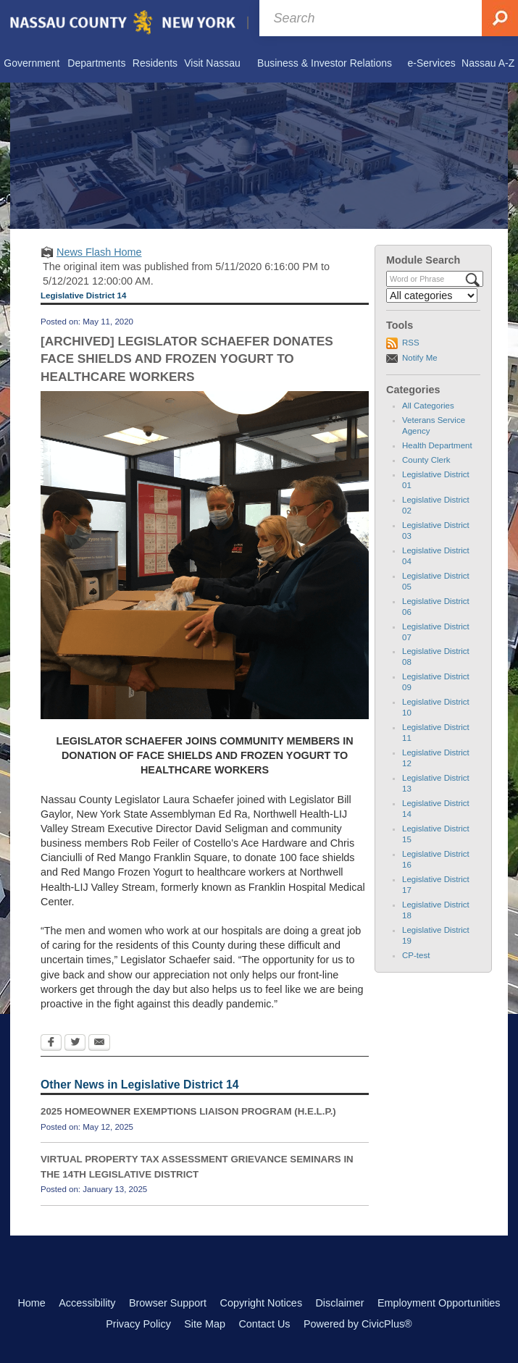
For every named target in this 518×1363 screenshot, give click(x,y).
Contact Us (264, 1324)
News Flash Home (99, 252)
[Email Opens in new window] (99, 1043)
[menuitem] (32, 64)
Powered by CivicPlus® (358, 1324)
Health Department (437, 445)
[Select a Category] (431, 295)
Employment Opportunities (439, 1303)
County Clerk (426, 460)
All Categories (428, 405)
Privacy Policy (138, 1324)
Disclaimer (339, 1303)
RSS (410, 342)
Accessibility (87, 1303)
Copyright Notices (261, 1303)
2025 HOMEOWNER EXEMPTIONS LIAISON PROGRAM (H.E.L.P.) (188, 1111)
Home (31, 1303)
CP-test (416, 955)
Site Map (204, 1324)
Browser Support (167, 1303)
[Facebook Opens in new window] (51, 1043)
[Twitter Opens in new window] (74, 1043)
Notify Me (420, 357)
